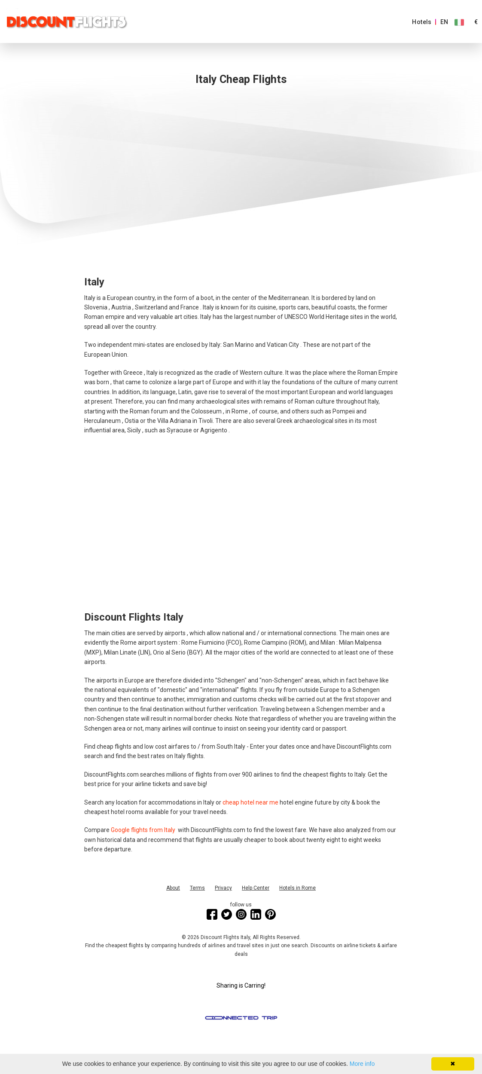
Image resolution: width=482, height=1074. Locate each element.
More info (362, 1063)
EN (444, 21)
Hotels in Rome (297, 888)
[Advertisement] (241, 175)
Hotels (421, 21)
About (173, 888)
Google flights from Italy (144, 829)
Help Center (255, 888)
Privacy (223, 888)
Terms (197, 888)
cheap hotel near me (250, 802)
